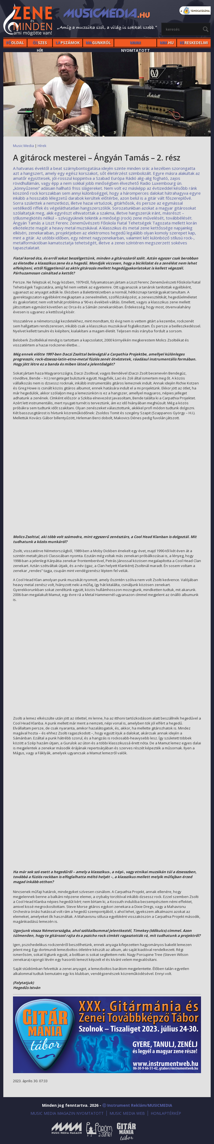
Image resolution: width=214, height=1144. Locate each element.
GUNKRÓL (98, 42)
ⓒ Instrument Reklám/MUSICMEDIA (137, 1105)
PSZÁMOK (68, 42)
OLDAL (15, 42)
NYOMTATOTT (135, 43)
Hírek (42, 145)
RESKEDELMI (194, 42)
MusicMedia (28, 20)
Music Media (23, 145)
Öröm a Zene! (99, 1131)
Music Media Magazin (67, 1131)
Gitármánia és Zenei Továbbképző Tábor (126, 1131)
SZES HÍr (40, 43)
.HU (167, 42)
